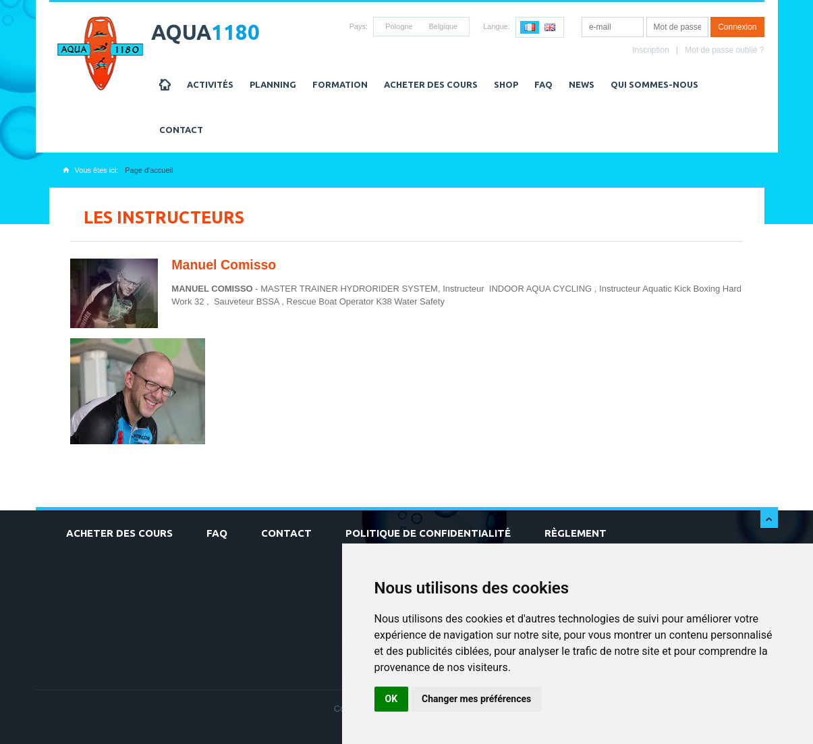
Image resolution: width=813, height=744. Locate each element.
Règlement (575, 533)
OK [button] (391, 698)
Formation (340, 84)
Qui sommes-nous (654, 84)
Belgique (442, 26)
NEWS (581, 84)
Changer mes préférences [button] (476, 698)
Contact (181, 129)
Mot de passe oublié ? (724, 50)
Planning (273, 84)
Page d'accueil (149, 170)
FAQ (543, 84)
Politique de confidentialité (428, 533)
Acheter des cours (431, 84)
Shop (506, 84)
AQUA (205, 32)
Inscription (650, 50)
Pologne (398, 26)
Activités (210, 84)
